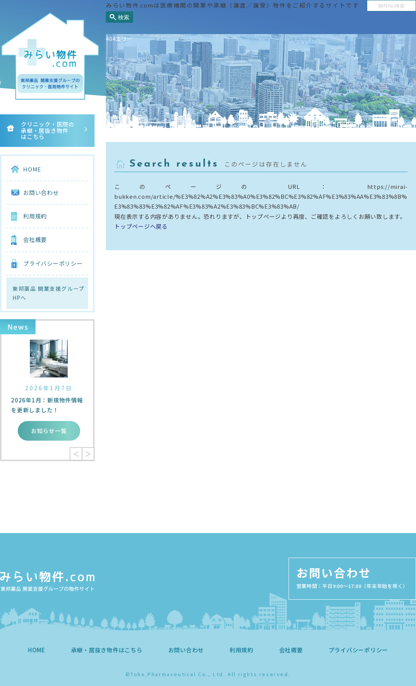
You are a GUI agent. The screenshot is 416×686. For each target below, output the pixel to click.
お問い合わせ (41, 192)
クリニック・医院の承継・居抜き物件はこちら (48, 130)
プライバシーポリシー (53, 263)
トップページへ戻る (141, 226)
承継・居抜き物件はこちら (107, 650)
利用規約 (35, 216)
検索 (123, 17)
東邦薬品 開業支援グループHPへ (48, 293)
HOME (32, 169)
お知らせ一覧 (49, 431)
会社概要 (35, 239)
